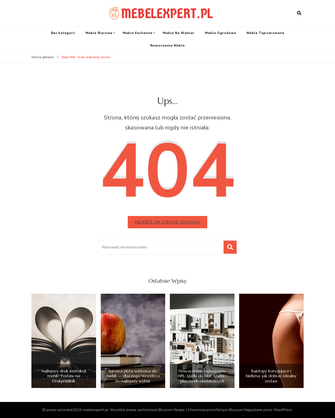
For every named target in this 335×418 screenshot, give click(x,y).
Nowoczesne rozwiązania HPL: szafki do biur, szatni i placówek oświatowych (202, 376)
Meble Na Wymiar (178, 33)
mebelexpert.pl (95, 409)
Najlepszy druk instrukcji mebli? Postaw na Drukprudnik (63, 376)
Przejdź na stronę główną (167, 222)
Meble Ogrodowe (220, 33)
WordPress (282, 409)
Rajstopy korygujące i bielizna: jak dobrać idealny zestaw (271, 376)
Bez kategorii (63, 33)
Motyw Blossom (229, 409)
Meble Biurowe (99, 33)
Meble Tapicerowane (265, 33)
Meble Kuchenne (137, 33)
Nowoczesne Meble (167, 45)
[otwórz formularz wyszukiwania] (299, 13)
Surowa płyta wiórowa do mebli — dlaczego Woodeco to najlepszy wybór (133, 376)
